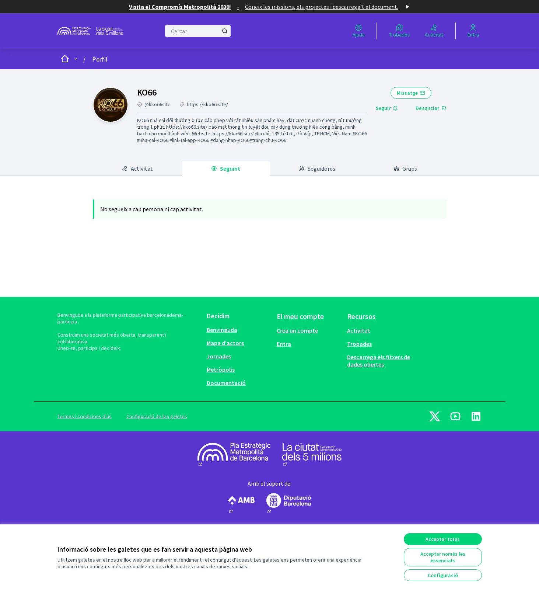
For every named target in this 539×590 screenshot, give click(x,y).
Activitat (358, 330)
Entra (284, 343)
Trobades (359, 343)
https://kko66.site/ (207, 104)
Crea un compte (297, 330)
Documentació (226, 382)
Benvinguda (222, 329)
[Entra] (473, 30)
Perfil (99, 59)
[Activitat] (434, 30)
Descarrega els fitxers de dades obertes (378, 360)
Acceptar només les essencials (442, 557)
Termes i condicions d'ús (84, 416)
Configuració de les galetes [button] (156, 416)
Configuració (443, 575)
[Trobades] (399, 30)
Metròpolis (221, 369)
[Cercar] (198, 31)
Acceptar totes (443, 539)
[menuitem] (239, 329)
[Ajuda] (359, 30)
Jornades (219, 356)
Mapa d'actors (225, 343)
